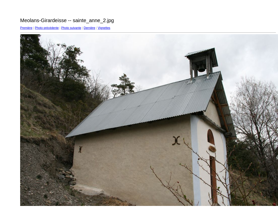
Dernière (89, 28)
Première (26, 28)
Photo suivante (71, 28)
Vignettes (104, 28)
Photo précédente (47, 28)
